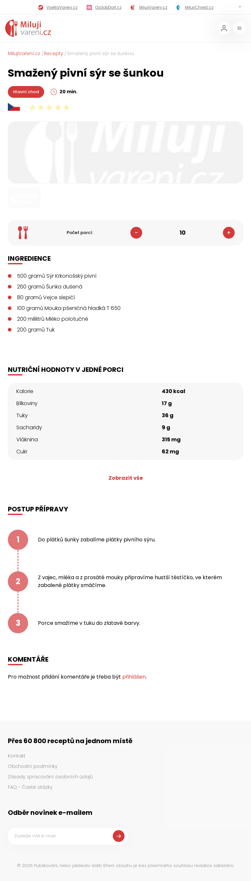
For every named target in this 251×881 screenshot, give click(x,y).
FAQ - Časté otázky (30, 787)
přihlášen (134, 677)
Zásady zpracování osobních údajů (50, 776)
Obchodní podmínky (33, 766)
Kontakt (16, 756)
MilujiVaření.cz (24, 53)
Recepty (53, 53)
